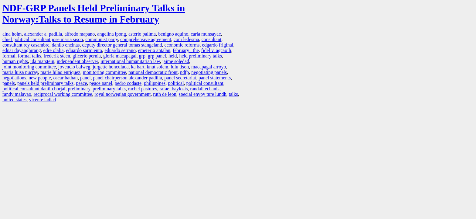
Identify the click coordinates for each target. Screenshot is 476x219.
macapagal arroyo (208, 66)
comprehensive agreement (145, 39)
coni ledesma (186, 39)
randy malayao (16, 94)
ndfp (184, 72)
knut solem (157, 66)
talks (233, 94)
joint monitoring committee (29, 66)
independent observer (77, 61)
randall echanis (204, 88)
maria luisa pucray (20, 72)
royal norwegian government (122, 94)
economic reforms (182, 44)
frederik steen (57, 55)
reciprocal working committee (63, 94)
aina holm (12, 33)
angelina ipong (111, 33)
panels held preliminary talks (45, 83)
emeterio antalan (154, 50)
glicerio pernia (87, 55)
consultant (212, 39)
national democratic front (153, 72)
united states (14, 99)
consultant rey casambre (25, 44)
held (172, 55)
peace (81, 83)
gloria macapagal (120, 55)
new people (40, 77)
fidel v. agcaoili (216, 50)
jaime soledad (175, 61)
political (176, 83)
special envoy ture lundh (202, 94)
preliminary (79, 88)
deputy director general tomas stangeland (122, 44)
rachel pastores (142, 88)
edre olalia (53, 50)
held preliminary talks (200, 55)
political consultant (204, 83)
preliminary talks (109, 88)
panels (8, 83)
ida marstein (42, 61)
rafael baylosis (174, 88)
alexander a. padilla (43, 33)
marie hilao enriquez (60, 72)
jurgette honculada (110, 66)
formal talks (29, 55)
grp (142, 55)
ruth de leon (164, 94)
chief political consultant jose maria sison (42, 39)
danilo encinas (66, 44)
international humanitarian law (130, 61)
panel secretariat (180, 77)
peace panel (101, 83)
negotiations (14, 77)
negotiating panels (209, 72)
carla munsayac (206, 33)
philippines (154, 83)
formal (8, 55)
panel (85, 77)
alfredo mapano (79, 33)
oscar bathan (65, 77)
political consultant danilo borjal (34, 88)
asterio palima (142, 33)
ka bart (137, 66)
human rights (15, 61)
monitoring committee (104, 72)
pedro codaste (128, 83)
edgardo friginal (217, 44)
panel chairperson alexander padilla (127, 77)
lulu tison (180, 66)
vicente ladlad (42, 99)
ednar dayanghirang (21, 50)
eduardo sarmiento (84, 50)
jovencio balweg (74, 66)
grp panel (157, 55)
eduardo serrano (120, 50)
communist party (101, 39)
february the (186, 50)
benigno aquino (173, 33)
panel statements (215, 77)
